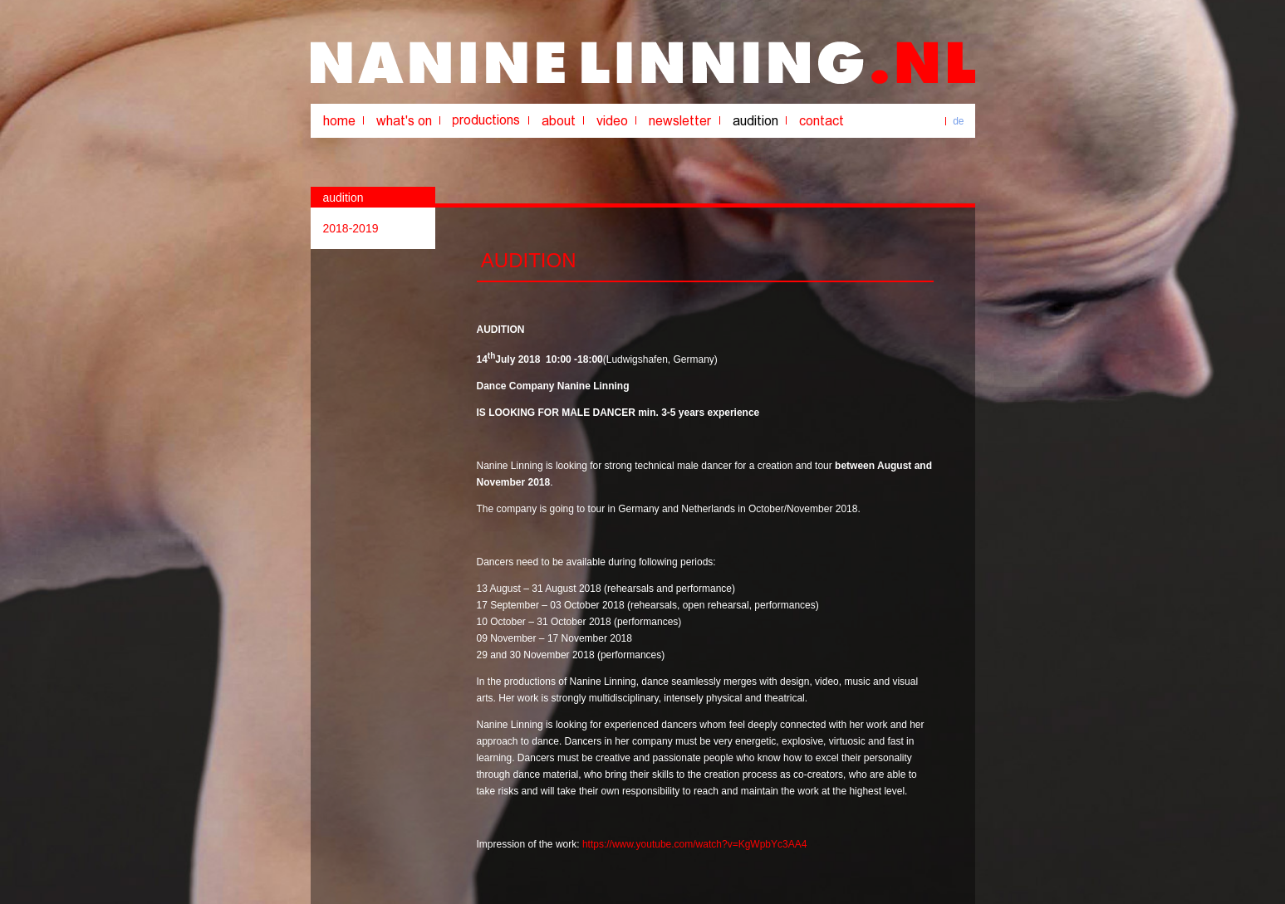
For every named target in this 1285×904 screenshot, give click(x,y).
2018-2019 (351, 228)
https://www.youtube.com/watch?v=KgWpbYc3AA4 (694, 844)
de (958, 121)
